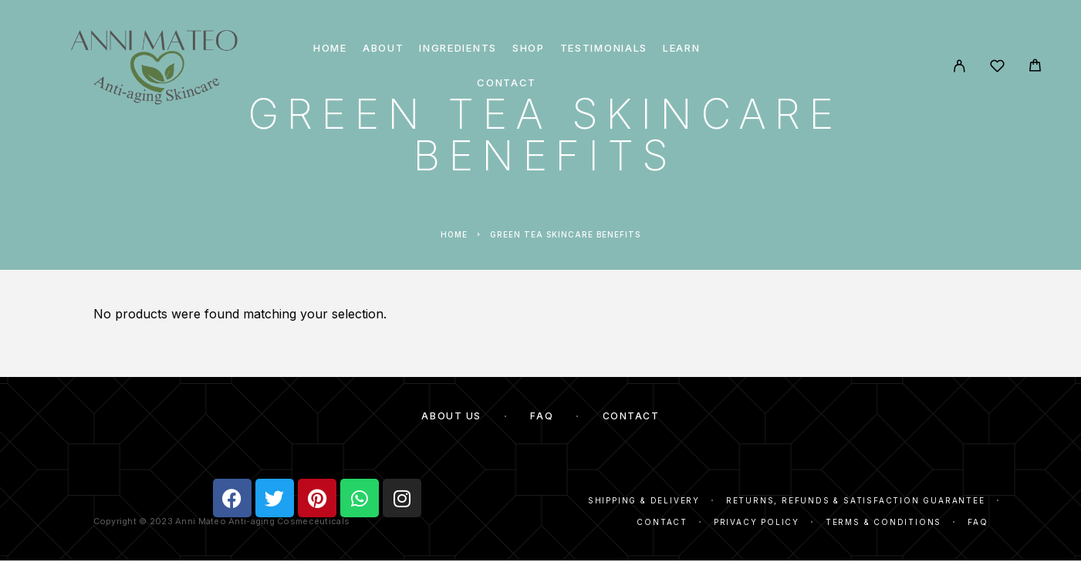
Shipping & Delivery (644, 500)
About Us (451, 416)
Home (330, 48)
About (383, 48)
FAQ (541, 416)
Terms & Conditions (883, 522)
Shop (528, 48)
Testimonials (603, 48)
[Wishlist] (997, 68)
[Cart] (1035, 67)
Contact (506, 83)
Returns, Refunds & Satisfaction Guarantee (855, 500)
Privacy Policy (756, 522)
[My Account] (959, 66)
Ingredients (458, 48)
